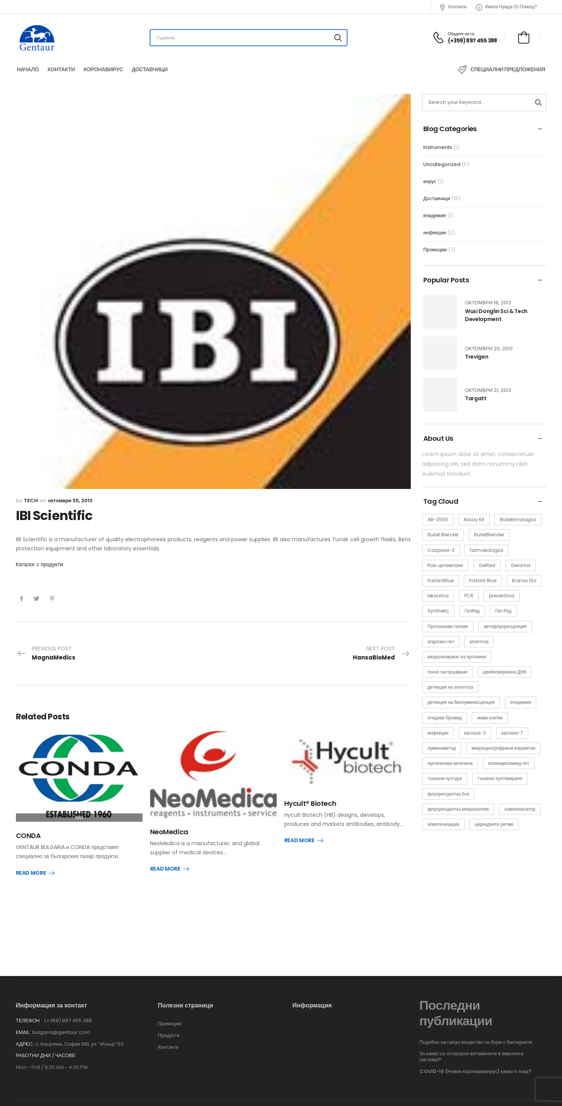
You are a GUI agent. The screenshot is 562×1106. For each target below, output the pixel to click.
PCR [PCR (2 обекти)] (468, 595)
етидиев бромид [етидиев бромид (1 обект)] (444, 717)
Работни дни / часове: (46, 1047)
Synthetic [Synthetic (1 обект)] (438, 611)
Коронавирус (103, 69)
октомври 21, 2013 (488, 390)
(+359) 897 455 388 (68, 1012)
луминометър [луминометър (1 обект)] (441, 748)
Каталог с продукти (39, 564)
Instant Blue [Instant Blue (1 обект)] (482, 580)
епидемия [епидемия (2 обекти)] (520, 702)
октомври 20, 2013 (489, 348)
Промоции (435, 249)
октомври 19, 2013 (488, 302)
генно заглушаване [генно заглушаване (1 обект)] (447, 672)
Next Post (381, 653)
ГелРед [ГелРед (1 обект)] (472, 611)
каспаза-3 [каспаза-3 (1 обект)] (474, 733)
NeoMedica (169, 832)
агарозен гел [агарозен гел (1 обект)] (440, 641)
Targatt (476, 398)
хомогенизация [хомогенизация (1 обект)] (443, 824)
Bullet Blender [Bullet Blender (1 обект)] (443, 534)
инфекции (434, 232)
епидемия (434, 215)
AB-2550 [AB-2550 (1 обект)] (437, 519)
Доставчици (149, 69)
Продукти (169, 1027)
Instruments (437, 147)
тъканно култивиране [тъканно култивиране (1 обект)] (499, 778)
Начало (28, 69)
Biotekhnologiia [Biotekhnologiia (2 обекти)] (518, 519)
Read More (31, 873)
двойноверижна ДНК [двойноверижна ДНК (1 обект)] (504, 672)
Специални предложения (507, 69)
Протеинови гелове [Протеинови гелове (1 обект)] (447, 626)
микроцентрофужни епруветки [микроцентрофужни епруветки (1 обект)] (503, 748)
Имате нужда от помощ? (506, 6)
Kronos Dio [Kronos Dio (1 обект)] (524, 580)
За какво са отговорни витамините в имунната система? (472, 1048)
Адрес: (25, 1035)
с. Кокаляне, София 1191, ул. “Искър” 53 (80, 1035)
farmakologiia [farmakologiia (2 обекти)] (486, 550)
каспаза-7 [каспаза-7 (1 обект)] (512, 733)
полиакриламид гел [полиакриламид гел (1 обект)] (508, 763)
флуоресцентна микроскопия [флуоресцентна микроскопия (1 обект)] (458, 809)
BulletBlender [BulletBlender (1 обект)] (489, 534)
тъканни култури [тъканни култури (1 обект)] (444, 778)
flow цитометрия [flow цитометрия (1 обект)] (445, 565)
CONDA (28, 835)
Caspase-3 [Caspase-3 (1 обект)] (440, 550)
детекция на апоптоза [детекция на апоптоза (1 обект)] (450, 687)
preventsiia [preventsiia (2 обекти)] (501, 595)
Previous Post (46, 653)
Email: (23, 1024)
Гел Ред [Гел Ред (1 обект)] (503, 611)
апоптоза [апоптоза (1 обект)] (479, 641)
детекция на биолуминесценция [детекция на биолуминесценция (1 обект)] (461, 702)
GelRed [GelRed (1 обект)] (487, 565)
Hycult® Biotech (310, 803)
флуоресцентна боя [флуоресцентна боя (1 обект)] (448, 794)
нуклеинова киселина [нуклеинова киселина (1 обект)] (450, 763)
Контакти (452, 6)
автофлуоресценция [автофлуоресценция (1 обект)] (505, 626)
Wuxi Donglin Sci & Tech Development (496, 315)
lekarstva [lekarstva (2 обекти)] (438, 595)
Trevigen (476, 356)
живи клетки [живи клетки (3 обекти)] (490, 717)
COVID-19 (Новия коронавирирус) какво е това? (476, 1063)
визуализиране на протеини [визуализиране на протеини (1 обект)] (456, 656)
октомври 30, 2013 (70, 500)
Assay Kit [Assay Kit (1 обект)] (473, 519)
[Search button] (338, 38)
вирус (429, 181)
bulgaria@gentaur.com (61, 1024)
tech (31, 500)
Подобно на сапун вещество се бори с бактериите (476, 1033)
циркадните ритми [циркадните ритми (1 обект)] (494, 824)
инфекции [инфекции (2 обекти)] (437, 733)
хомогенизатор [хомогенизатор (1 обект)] (519, 809)
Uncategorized (441, 164)
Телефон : (29, 1012)
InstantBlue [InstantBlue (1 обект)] (440, 580)
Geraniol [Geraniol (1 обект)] (521, 565)
